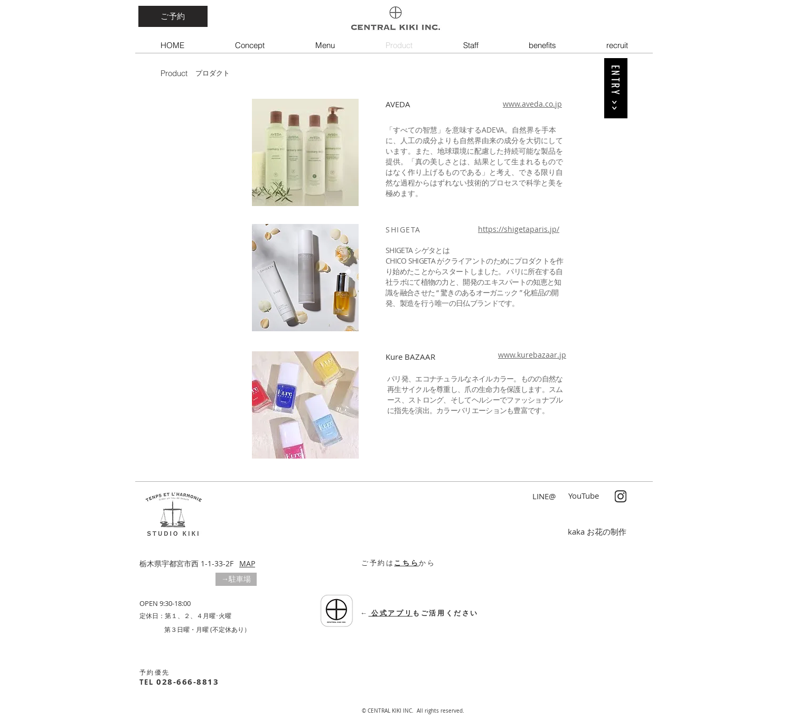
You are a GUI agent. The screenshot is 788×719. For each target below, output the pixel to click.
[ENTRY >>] (615, 88)
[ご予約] (173, 16)
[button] (236, 579)
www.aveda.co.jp (532, 104)
